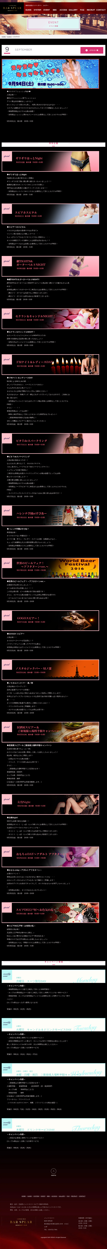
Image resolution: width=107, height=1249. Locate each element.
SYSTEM (36, 1196)
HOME (4, 36)
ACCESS (54, 1196)
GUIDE (29, 1196)
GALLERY (62, 1196)
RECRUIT (74, 1196)
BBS (48, 1196)
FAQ (68, 1196)
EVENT (9, 36)
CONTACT (82, 1196)
